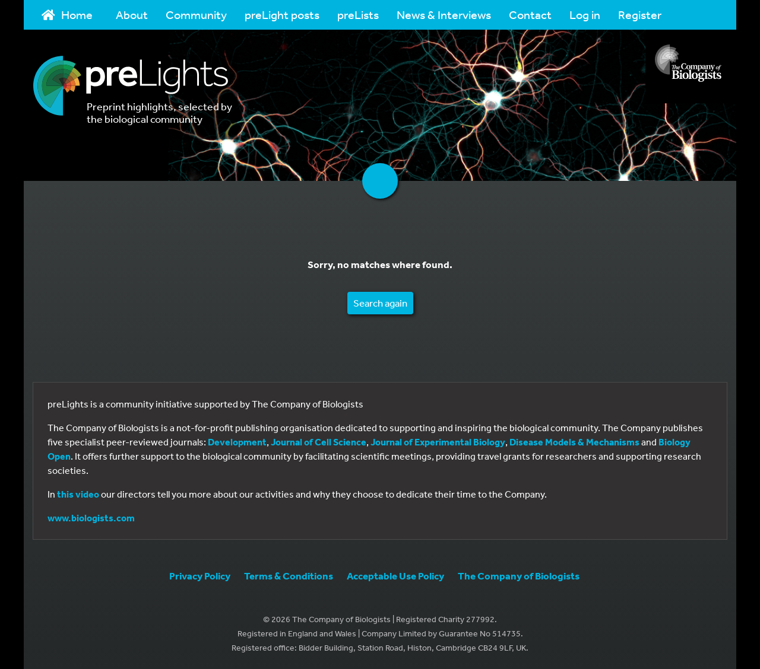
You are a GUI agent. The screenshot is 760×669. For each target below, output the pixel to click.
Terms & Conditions (288, 575)
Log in (584, 14)
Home (67, 14)
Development (237, 442)
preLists (358, 14)
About (132, 14)
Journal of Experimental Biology (437, 442)
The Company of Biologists (519, 575)
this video (78, 494)
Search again (380, 303)
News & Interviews (444, 14)
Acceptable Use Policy (395, 575)
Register (639, 14)
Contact (530, 14)
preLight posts (282, 14)
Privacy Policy (199, 575)
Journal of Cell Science (318, 442)
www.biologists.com (91, 518)
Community (196, 14)
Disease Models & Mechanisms (574, 442)
